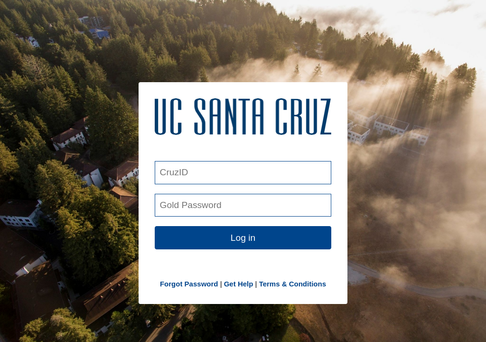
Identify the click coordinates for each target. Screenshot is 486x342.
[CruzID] (243, 172)
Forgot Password (189, 284)
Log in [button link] (243, 238)
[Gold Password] (243, 205)
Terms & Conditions (292, 284)
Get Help (238, 284)
